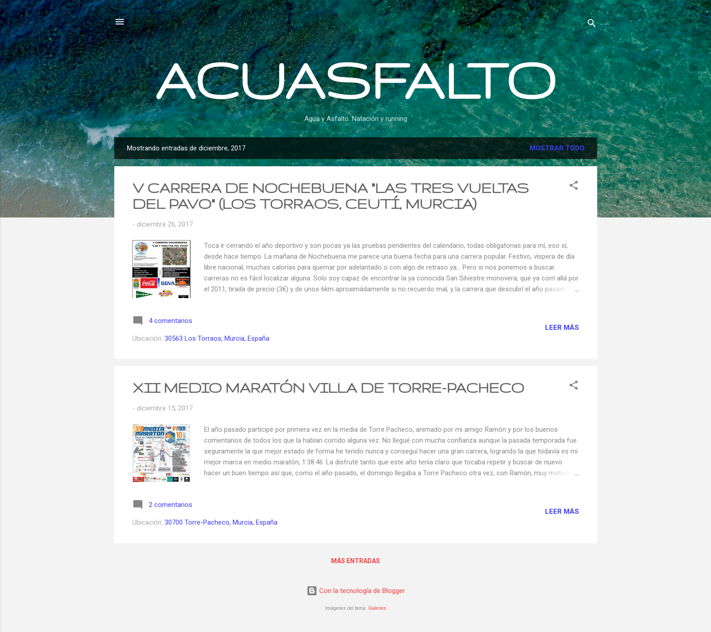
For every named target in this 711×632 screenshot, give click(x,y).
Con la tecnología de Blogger (356, 591)
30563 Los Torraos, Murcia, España (217, 338)
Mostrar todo (557, 148)
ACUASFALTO (355, 79)
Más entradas (355, 560)
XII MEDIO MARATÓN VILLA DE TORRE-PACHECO (328, 388)
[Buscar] (591, 25)
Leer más (562, 327)
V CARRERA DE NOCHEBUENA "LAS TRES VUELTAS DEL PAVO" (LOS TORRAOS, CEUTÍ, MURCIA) (330, 196)
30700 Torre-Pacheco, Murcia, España (221, 522)
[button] (573, 187)
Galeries (377, 608)
